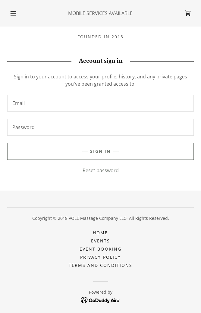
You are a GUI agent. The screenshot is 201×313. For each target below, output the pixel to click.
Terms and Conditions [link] (100, 265)
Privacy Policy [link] (100, 257)
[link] (188, 13)
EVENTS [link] (100, 241)
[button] (15, 13)
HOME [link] (100, 233)
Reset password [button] (101, 170)
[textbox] (100, 103)
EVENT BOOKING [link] (100, 249)
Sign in (100, 151)
